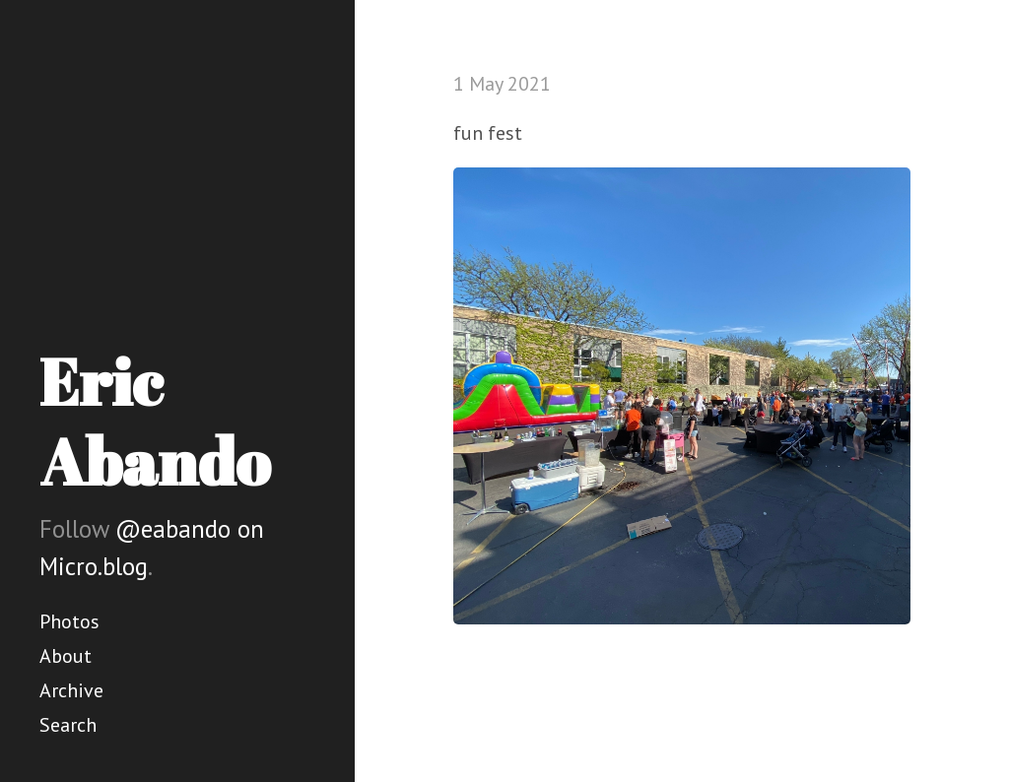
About (65, 656)
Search (68, 725)
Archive (71, 690)
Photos (69, 621)
